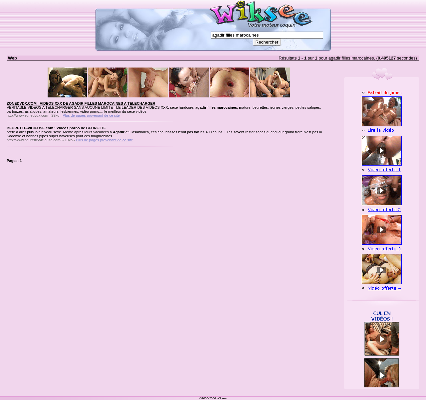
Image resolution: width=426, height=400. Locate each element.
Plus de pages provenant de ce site (91, 115)
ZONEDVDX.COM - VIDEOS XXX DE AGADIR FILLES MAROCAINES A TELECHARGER (81, 103)
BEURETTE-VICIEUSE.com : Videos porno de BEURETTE (56, 128)
